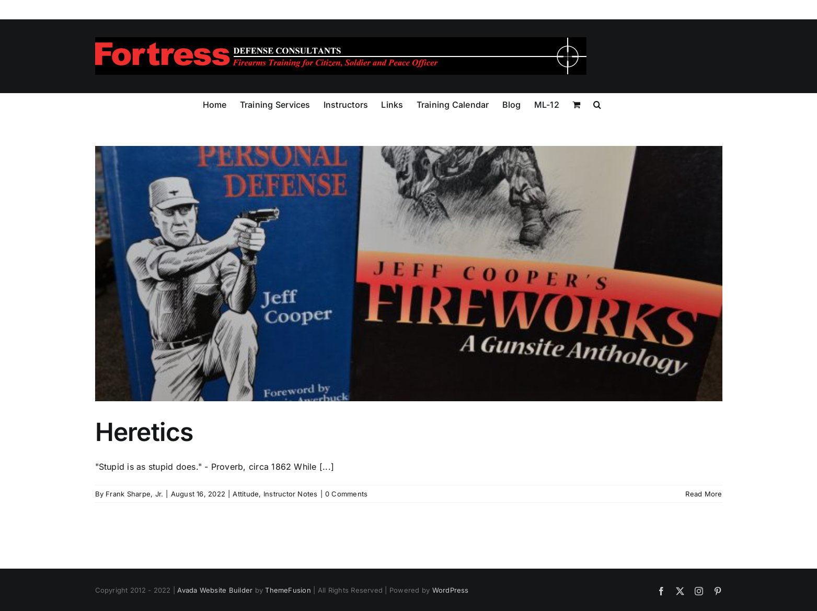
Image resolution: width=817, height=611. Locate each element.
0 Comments (346, 494)
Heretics (144, 431)
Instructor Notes (290, 494)
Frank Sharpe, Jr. (134, 494)
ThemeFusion (288, 590)
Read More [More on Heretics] (703, 494)
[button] (597, 103)
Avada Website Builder (214, 590)
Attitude (246, 494)
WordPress (450, 590)
